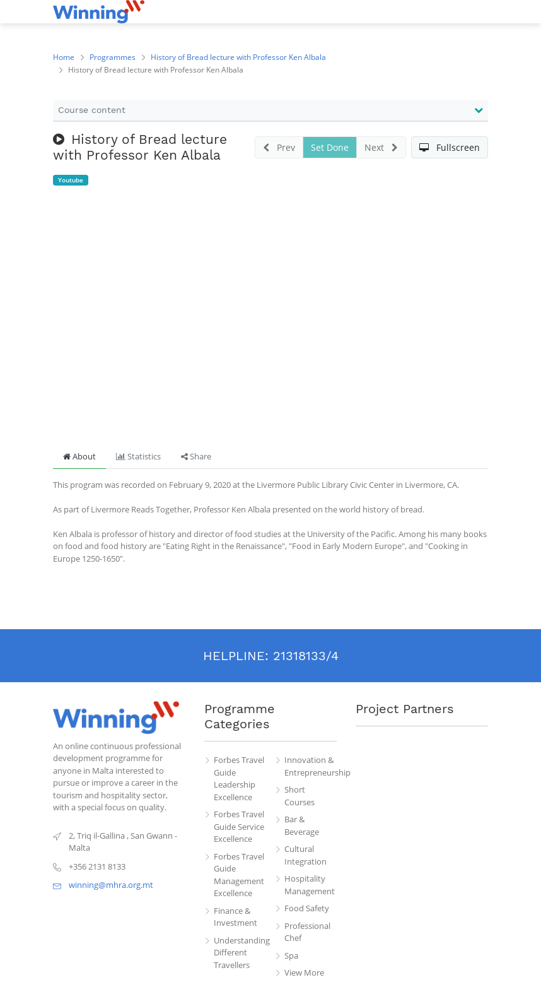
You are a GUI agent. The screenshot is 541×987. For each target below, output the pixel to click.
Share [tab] (196, 456)
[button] (449, 147)
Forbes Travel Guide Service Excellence (239, 826)
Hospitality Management (309, 885)
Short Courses (299, 796)
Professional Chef (307, 932)
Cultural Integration (305, 855)
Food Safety (306, 908)
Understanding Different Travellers (240, 953)
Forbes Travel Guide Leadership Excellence (239, 778)
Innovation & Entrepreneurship (310, 766)
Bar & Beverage (301, 825)
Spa (291, 955)
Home (63, 57)
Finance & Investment (235, 917)
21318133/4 (306, 655)
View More (304, 972)
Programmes (113, 57)
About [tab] (79, 456)
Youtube (70, 180)
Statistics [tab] (138, 456)
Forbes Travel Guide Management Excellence (239, 875)
